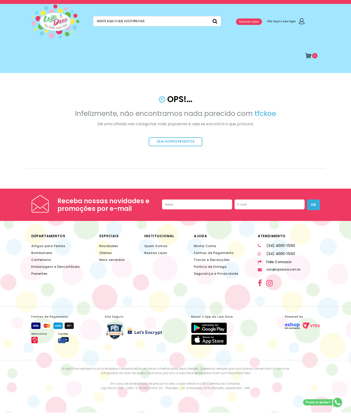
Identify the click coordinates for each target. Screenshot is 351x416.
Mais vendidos (112, 263)
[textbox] (157, 21)
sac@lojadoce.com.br (279, 273)
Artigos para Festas (48, 249)
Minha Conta (205, 249)
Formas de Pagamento (214, 256)
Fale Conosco (275, 265)
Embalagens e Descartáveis (55, 270)
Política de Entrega (210, 270)
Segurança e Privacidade (216, 277)
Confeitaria (41, 263)
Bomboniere (41, 256)
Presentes (39, 277)
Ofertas (105, 256)
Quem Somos (155, 249)
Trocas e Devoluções (212, 263)
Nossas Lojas (249, 21)
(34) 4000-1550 (276, 249)
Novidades (108, 249)
